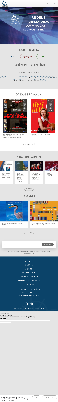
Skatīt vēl (29, 189)
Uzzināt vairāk (10, 400)
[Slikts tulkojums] (4, 319)
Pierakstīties (47, 244)
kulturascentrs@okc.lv (29, 289)
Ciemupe (43, 56)
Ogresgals (27, 56)
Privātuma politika (29, 277)
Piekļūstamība (29, 273)
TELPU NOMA (29, 284)
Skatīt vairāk (29, 144)
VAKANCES (29, 269)
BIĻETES (29, 265)
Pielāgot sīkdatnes (49, 397)
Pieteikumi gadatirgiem (29, 280)
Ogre (13, 56)
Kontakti (29, 261)
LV (48, 3)
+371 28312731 (29, 292)
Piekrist (36, 397)
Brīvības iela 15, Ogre (29, 295)
